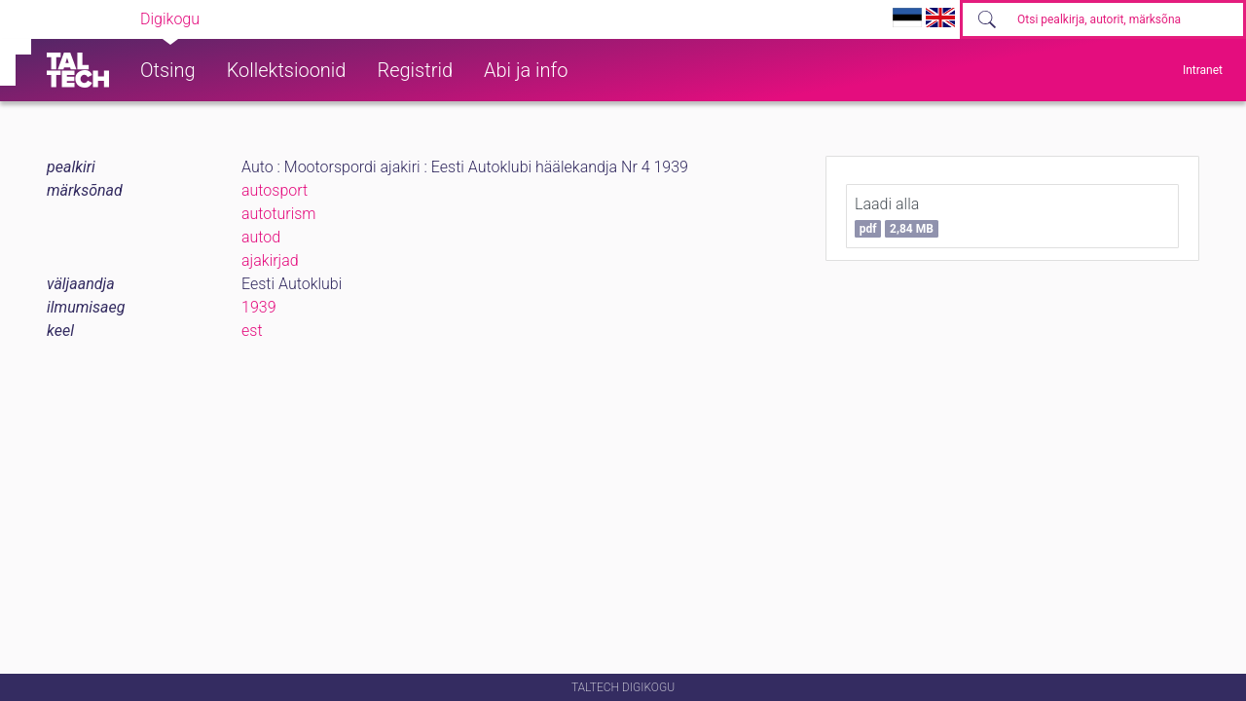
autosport (274, 190)
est (252, 330)
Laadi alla (896, 216)
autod (260, 237)
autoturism (278, 213)
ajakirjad (270, 260)
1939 (258, 307)
